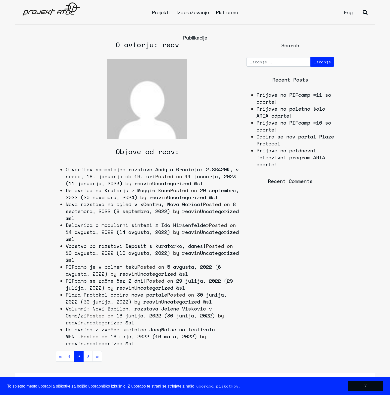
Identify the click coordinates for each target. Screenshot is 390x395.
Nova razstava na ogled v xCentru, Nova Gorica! (134, 204)
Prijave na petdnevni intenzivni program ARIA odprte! (290, 157)
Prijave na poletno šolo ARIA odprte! (290, 112)
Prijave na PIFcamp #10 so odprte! (293, 126)
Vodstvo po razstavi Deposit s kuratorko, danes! (136, 246)
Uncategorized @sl (177, 183)
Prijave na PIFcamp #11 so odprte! (293, 98)
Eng (348, 13)
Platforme (227, 13)
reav (140, 183)
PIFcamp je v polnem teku (101, 266)
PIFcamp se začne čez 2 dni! (106, 280)
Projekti (161, 13)
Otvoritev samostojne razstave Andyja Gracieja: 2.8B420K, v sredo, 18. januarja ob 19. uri (152, 173)
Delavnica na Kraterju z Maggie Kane (118, 190)
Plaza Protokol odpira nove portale (116, 294)
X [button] (365, 386)
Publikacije (195, 38)
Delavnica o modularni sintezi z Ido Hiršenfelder (137, 225)
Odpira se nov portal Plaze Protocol (295, 140)
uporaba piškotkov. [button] (218, 386)
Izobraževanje (193, 13)
